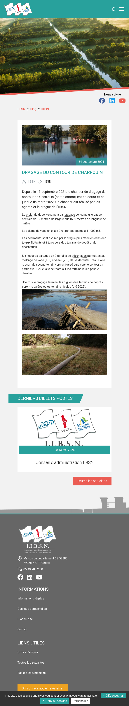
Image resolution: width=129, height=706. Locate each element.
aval (32, 269)
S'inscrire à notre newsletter (43, 688)
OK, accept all (113, 695)
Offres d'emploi (28, 652)
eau (59, 260)
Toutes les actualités (92, 481)
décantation (29, 247)
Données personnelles (32, 608)
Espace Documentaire (32, 673)
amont (70, 197)
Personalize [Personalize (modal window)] (80, 701)
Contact (22, 629)
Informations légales (31, 598)
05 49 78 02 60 (33, 569)
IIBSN (21, 109)
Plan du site (25, 619)
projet (29, 214)
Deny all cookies (54, 701)
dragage (95, 192)
